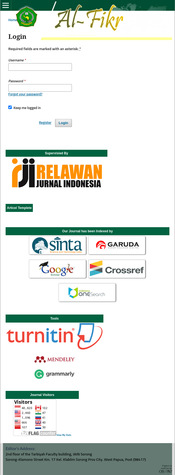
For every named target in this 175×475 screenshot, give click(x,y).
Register (45, 123)
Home (12, 20)
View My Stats (63, 435)
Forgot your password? (25, 94)
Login (63, 123)
